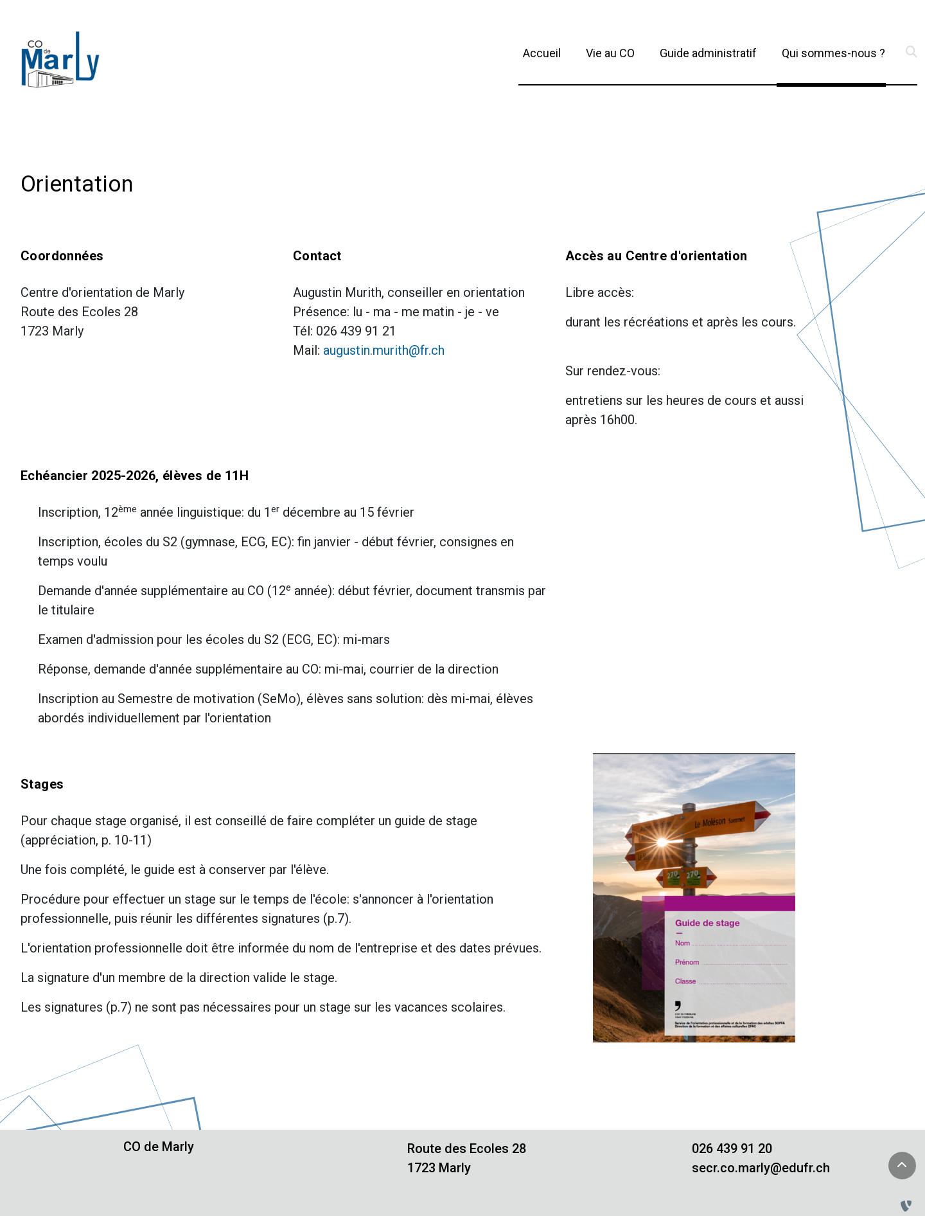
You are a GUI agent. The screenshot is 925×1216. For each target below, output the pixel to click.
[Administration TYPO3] (909, 1206)
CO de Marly (158, 1146)
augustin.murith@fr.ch (384, 350)
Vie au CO (610, 53)
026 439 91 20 (732, 1148)
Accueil (542, 53)
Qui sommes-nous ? (833, 52)
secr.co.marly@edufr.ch (761, 1168)
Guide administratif (708, 53)
